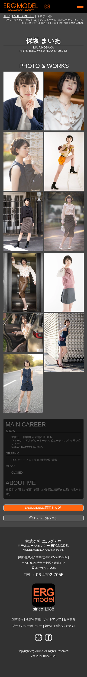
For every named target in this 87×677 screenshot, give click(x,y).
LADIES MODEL (23, 16)
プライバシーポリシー (27, 626)
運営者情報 (33, 619)
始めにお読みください (60, 626)
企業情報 (17, 619)
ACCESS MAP (44, 568)
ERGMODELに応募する (43, 507)
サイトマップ (52, 619)
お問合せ (70, 619)
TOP (6, 16)
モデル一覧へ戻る (43, 518)
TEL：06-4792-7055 (43, 574)
